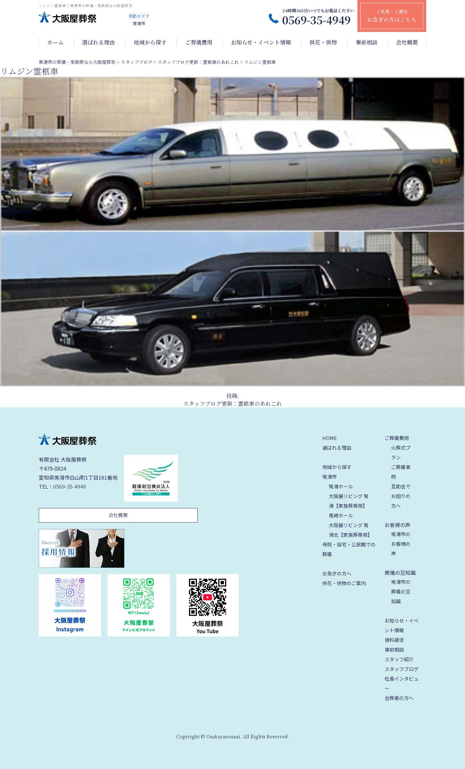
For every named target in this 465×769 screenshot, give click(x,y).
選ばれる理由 (98, 42)
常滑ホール (341, 486)
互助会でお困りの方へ (400, 496)
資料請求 (394, 639)
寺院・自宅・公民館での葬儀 (349, 549)
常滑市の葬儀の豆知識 (400, 591)
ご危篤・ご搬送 (392, 15)
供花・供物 (323, 42)
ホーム (55, 42)
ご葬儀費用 (198, 42)
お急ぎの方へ (336, 573)
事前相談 (366, 42)
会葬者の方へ (399, 697)
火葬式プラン (400, 452)
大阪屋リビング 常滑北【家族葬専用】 (350, 530)
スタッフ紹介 (399, 659)
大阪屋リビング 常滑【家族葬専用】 (348, 501)
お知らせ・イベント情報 (261, 42)
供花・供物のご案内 (344, 583)
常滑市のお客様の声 (400, 544)
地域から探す (150, 42)
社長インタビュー (401, 683)
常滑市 (329, 476)
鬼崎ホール (341, 515)
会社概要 (407, 42)
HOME (329, 437)
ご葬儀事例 (400, 472)
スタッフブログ (401, 668)
